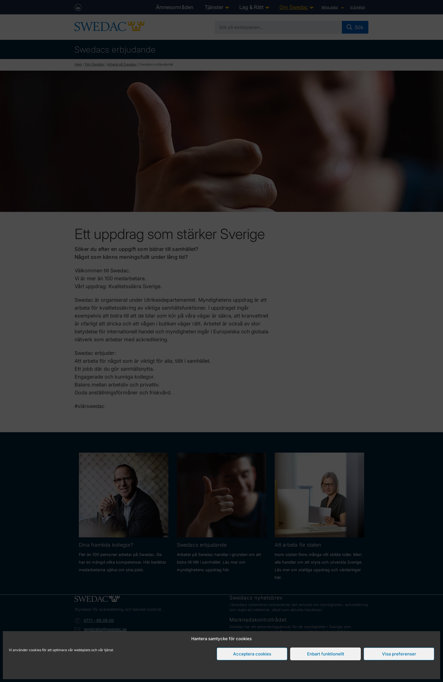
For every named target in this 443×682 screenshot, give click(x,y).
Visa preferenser (399, 654)
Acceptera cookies (252, 654)
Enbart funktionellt (325, 654)
